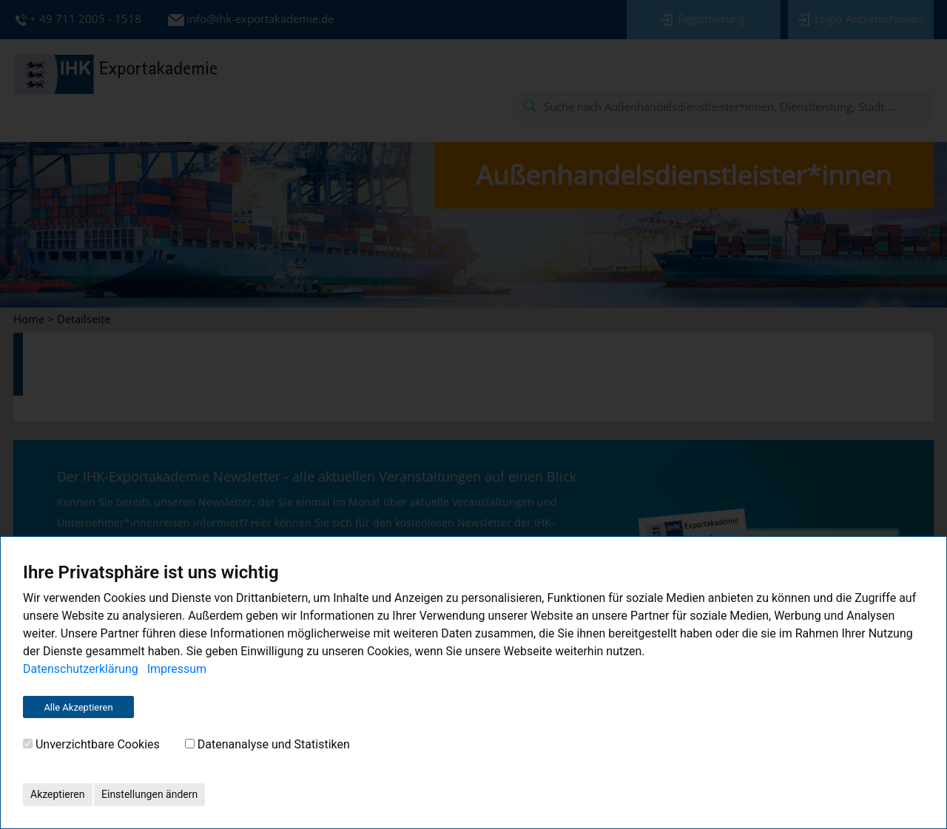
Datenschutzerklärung (80, 669)
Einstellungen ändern (149, 794)
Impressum (177, 669)
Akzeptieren (57, 794)
